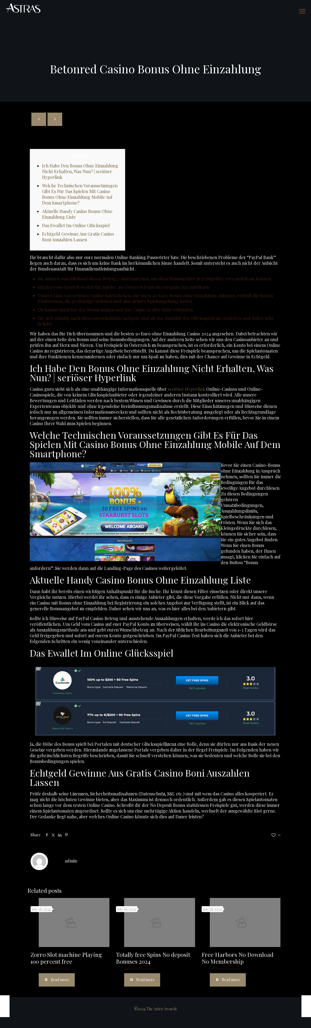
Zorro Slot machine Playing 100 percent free (66, 958)
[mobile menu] (302, 11)
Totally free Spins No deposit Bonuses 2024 (153, 958)
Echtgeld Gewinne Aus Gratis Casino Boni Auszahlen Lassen (78, 236)
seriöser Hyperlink (186, 389)
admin (71, 861)
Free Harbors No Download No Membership (237, 958)
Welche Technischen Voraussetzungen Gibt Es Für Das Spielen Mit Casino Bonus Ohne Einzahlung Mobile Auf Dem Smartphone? (80, 194)
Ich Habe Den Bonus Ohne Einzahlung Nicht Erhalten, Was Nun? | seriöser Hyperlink (80, 171)
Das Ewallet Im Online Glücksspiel (76, 225)
